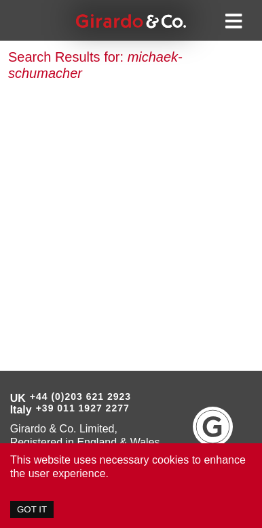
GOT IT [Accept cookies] (32, 509)
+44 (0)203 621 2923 (80, 396)
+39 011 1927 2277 (83, 408)
